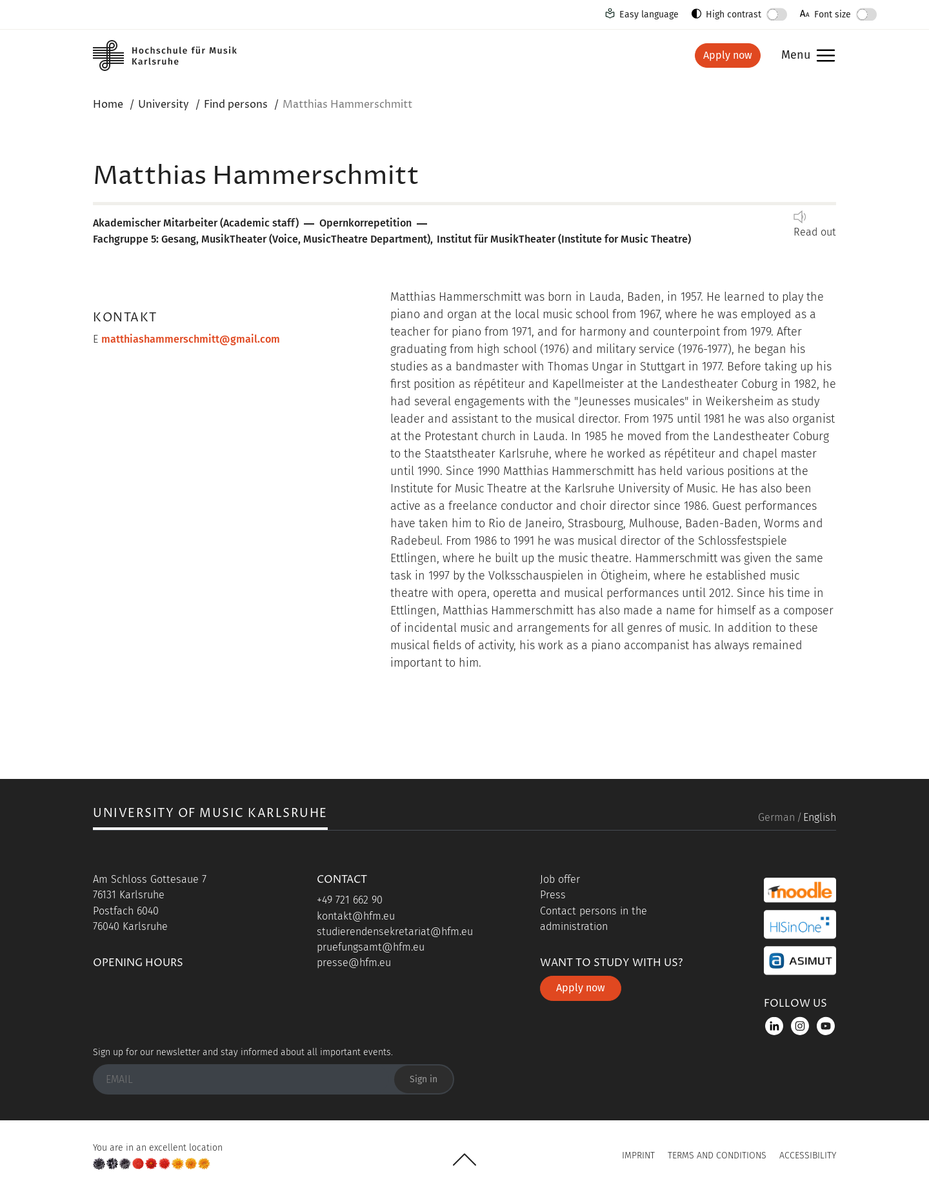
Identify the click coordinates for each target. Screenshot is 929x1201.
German (776, 817)
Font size (832, 14)
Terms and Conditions (717, 1155)
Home (108, 104)
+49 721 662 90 (350, 900)
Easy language (649, 14)
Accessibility (807, 1155)
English (819, 817)
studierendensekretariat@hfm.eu (395, 931)
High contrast (733, 14)
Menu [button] (795, 56)
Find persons (236, 104)
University (163, 104)
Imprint (638, 1155)
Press (553, 895)
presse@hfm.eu (354, 962)
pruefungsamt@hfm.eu (371, 947)
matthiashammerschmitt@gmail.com (190, 339)
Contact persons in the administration (593, 919)
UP (464, 1159)
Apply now (727, 55)
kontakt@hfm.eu (356, 916)
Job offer (560, 879)
